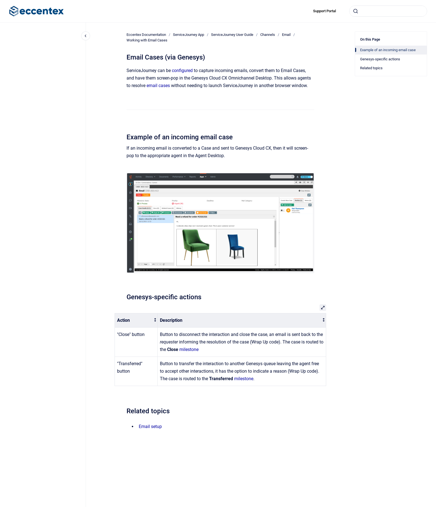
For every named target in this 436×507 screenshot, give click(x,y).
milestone (189, 349)
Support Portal (324, 11)
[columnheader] (136, 320)
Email (286, 35)
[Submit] (355, 11)
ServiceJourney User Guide (232, 35)
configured (183, 70)
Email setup (150, 426)
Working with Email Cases (147, 40)
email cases (158, 85)
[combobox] (388, 11)
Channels (267, 35)
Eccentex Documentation (146, 35)
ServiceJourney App (188, 35)
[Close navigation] (85, 35)
